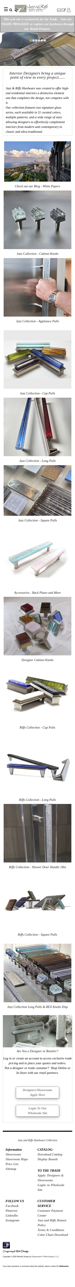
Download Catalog (50, 1154)
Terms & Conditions (51, 1230)
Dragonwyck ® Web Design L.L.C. (45, 1257)
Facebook (12, 1206)
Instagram (12, 1220)
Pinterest (11, 1210)
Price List (12, 1164)
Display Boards (48, 1159)
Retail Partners (40, 29)
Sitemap (11, 1169)
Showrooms (13, 1154)
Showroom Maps (17, 1159)
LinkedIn (12, 1215)
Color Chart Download (53, 1235)
